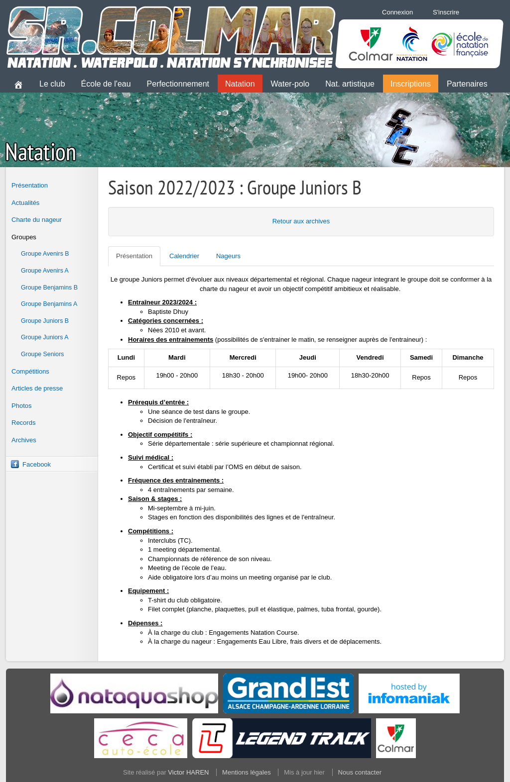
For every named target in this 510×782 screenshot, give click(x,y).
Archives (23, 440)
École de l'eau (106, 84)
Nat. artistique (350, 84)
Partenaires (467, 84)
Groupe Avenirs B (45, 253)
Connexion (397, 12)
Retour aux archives (301, 221)
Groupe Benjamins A (49, 303)
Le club (52, 84)
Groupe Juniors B (45, 320)
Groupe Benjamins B (49, 287)
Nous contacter (360, 772)
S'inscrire (446, 12)
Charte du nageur (36, 219)
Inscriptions (410, 84)
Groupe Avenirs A (45, 270)
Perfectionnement (178, 84)
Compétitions (30, 371)
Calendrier (184, 256)
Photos (21, 405)
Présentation (29, 185)
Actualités (25, 202)
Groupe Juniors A (44, 337)
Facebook (36, 464)
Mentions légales (246, 772)
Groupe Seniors (42, 354)
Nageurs (228, 256)
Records (23, 422)
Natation (240, 84)
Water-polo (290, 84)
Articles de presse (37, 388)
